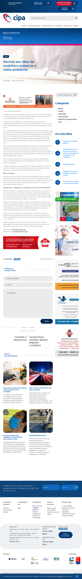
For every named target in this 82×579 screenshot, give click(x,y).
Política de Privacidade (56, 576)
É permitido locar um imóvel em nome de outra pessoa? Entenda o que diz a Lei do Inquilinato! (71, 153)
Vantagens (65, 512)
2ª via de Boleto (67, 506)
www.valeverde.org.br (18, 229)
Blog (60, 108)
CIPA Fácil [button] (38, 3)
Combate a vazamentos (20, 338)
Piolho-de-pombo (69, 164)
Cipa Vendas (51, 510)
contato (75, 26)
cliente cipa (67, 26)
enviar (46, 321)
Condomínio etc (47, 26)
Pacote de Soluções (68, 514)
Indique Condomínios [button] (65, 535)
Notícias (62, 114)
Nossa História (37, 506)
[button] (8, 561)
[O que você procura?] (51, 18)
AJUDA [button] (65, 8)
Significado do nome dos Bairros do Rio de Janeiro (70, 173)
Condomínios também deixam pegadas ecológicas (38, 341)
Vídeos (5, 512)
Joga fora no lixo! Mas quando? (70, 142)
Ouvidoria (65, 510)
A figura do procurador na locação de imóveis (70, 182)
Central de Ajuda (67, 516)
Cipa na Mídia (7, 510)
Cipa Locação (51, 508)
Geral (60, 111)
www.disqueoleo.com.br (20, 231)
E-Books (6, 508)
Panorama (63, 117)
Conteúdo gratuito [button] (34, 26)
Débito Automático (68, 508)
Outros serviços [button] (64, 3)
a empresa (58, 26)
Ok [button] (77, 576)
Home (24, 26)
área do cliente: (15, 3)
